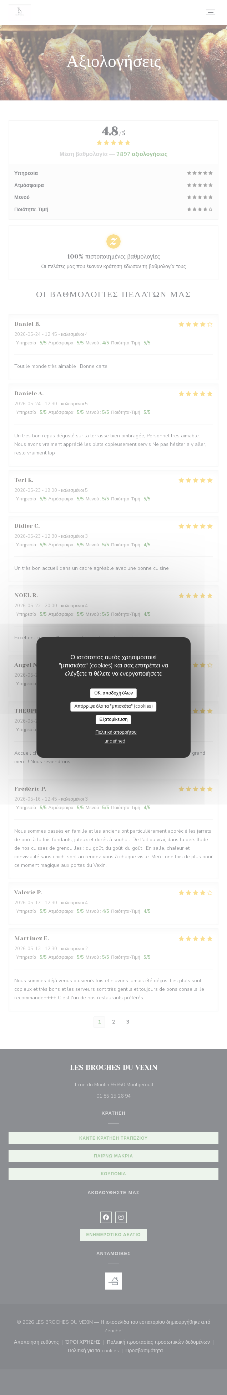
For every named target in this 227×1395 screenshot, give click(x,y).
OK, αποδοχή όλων (113, 693)
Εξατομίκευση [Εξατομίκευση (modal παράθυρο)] (114, 719)
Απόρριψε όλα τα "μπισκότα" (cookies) (113, 706)
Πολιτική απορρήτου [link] (115, 732)
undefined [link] (115, 741)
